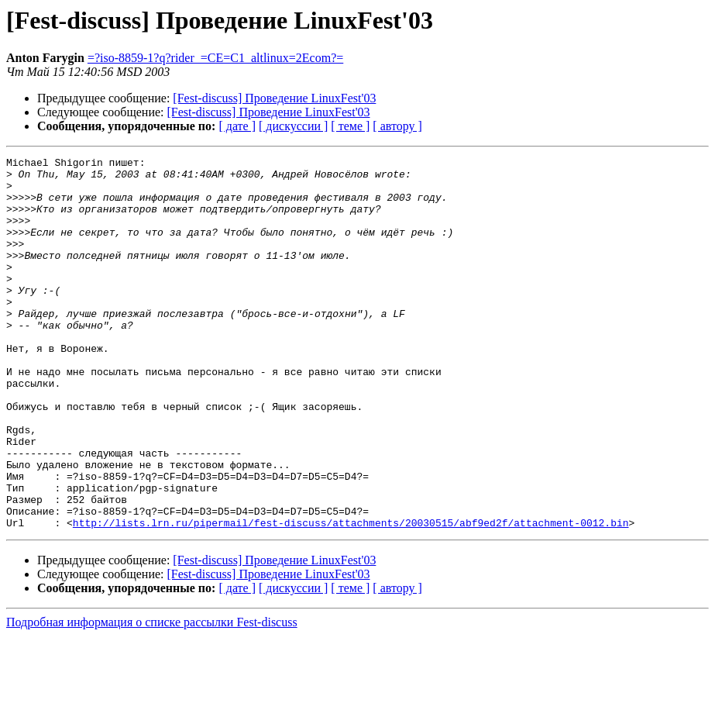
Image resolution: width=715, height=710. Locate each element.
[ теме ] (350, 126)
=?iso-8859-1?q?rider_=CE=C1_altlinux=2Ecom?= (215, 57)
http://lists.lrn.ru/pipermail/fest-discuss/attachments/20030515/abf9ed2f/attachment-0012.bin (351, 597)
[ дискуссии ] (293, 126)
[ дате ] (237, 126)
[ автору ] (397, 126)
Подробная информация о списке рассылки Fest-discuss (151, 696)
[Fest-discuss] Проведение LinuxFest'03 (274, 98)
